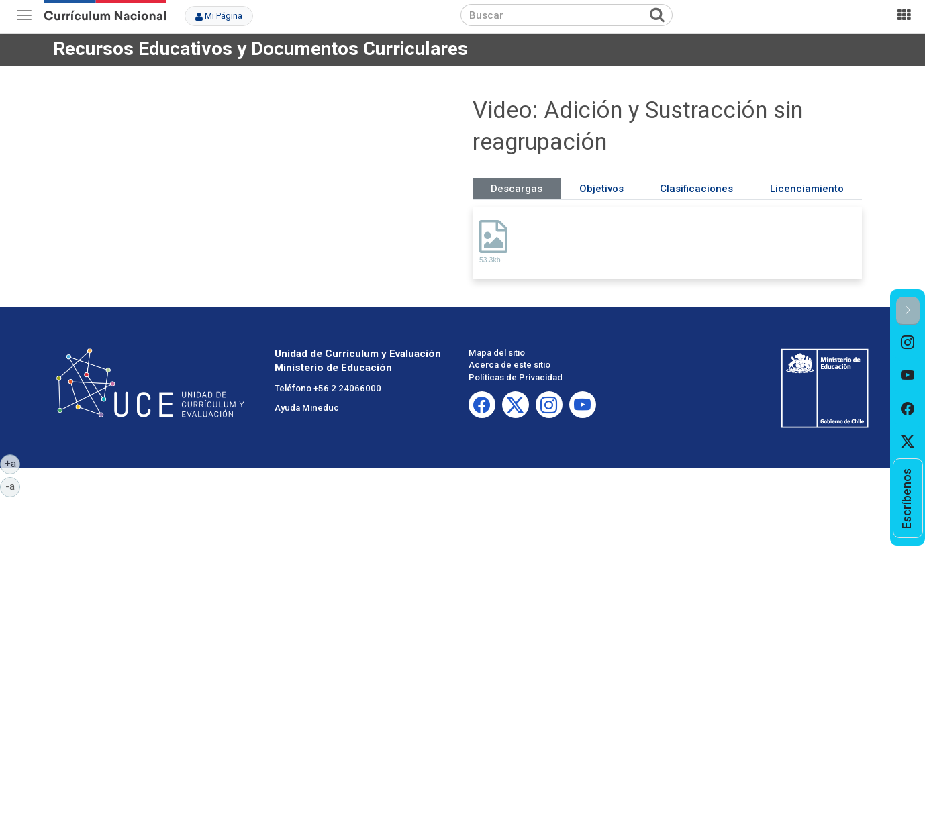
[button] (908, 311)
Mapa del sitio (497, 353)
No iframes (257, 183)
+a (13, 463)
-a (12, 486)
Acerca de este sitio (509, 365)
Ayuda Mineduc (307, 408)
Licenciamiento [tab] (807, 189)
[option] (908, 342)
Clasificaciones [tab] (696, 189)
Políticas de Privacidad (516, 377)
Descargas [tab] (516, 189)
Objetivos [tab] (601, 189)
